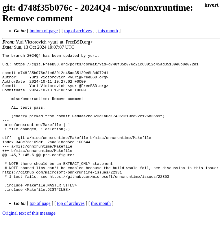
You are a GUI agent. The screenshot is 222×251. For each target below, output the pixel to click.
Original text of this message (29, 240)
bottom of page (44, 30)
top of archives (78, 30)
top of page (40, 231)
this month (108, 30)
